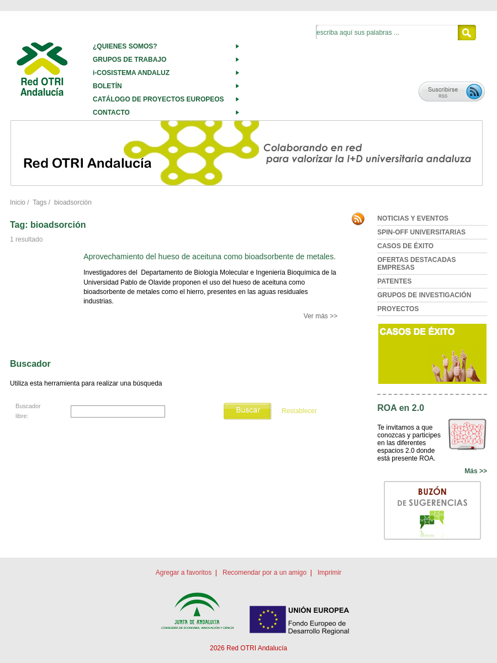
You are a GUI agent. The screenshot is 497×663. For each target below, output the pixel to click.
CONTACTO (111, 112)
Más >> (475, 471)
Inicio (17, 202)
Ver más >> (320, 316)
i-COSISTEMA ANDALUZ (131, 73)
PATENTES (394, 281)
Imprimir (329, 572)
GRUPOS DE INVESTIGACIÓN (424, 295)
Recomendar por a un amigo (264, 572)
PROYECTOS (398, 309)
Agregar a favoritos (184, 572)
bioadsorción (73, 202)
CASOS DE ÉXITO (405, 246)
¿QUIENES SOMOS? (125, 46)
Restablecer (299, 411)
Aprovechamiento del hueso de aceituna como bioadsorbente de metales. (209, 256)
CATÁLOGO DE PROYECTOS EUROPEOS (158, 99)
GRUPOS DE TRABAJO (129, 59)
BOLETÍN (107, 86)
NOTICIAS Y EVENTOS (412, 218)
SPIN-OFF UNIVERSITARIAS (421, 232)
